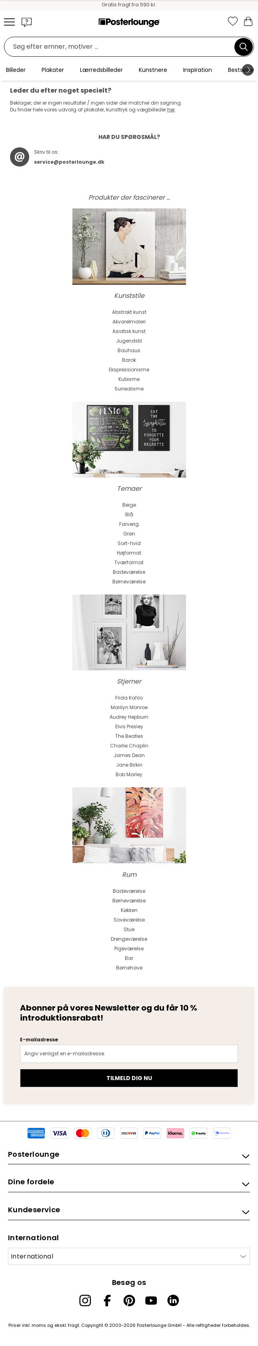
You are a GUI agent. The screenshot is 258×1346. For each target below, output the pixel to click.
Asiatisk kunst (129, 331)
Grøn (129, 533)
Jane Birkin (129, 764)
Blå (129, 514)
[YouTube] (151, 1300)
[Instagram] (85, 1300)
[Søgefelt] (121, 47)
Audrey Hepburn (129, 717)
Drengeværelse (129, 939)
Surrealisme (129, 388)
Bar (129, 958)
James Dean (129, 755)
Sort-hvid (129, 543)
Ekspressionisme (129, 369)
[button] (26, 22)
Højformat (129, 552)
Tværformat (129, 562)
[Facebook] (107, 1300)
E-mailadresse (39, 1039)
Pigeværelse (129, 948)
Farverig (129, 524)
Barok (129, 360)
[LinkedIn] (173, 1300)
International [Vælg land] (32, 1256)
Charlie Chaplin (129, 745)
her (171, 109)
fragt (73, 1325)
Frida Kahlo (129, 697)
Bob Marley (129, 774)
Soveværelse (129, 919)
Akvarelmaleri (129, 321)
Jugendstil (129, 340)
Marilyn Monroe (129, 707)
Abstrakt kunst (129, 312)
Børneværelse (129, 581)
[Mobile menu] (9, 22)
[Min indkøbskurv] (248, 21)
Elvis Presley (129, 726)
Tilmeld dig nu (129, 1078)
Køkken (129, 910)
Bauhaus (129, 350)
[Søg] (244, 47)
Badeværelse (129, 572)
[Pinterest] (129, 1300)
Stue (129, 929)
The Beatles (129, 736)
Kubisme (129, 379)
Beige (129, 505)
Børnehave (129, 967)
